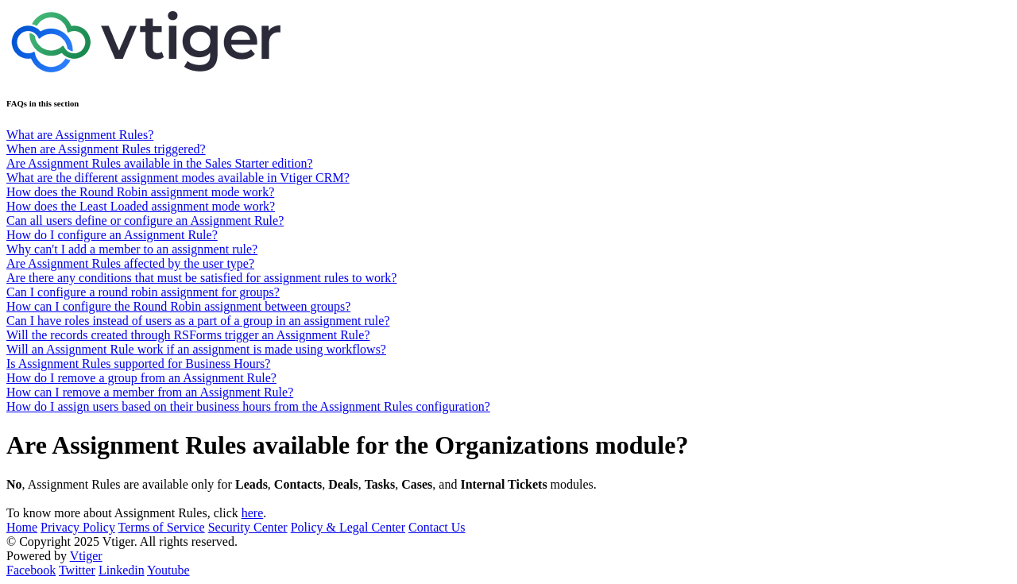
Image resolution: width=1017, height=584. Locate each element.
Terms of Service (161, 527)
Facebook (31, 570)
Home (21, 527)
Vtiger (86, 556)
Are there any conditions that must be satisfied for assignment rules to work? (201, 277)
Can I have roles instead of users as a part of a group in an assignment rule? (198, 320)
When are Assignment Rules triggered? (106, 149)
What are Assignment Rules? (79, 134)
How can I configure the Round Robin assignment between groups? (178, 306)
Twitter (77, 570)
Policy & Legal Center (348, 527)
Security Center (248, 527)
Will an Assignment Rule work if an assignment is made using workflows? (196, 349)
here (253, 513)
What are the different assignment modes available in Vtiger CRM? (178, 177)
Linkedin (122, 570)
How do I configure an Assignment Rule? (112, 235)
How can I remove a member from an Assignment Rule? (149, 392)
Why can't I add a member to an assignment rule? (131, 249)
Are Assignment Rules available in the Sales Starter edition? (159, 163)
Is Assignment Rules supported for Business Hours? (138, 363)
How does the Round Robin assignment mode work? (140, 192)
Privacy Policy (78, 527)
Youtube (168, 570)
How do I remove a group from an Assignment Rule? (141, 378)
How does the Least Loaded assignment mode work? (140, 206)
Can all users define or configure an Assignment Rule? (145, 220)
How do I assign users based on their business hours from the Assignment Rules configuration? (248, 406)
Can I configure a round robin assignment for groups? (143, 292)
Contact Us (437, 527)
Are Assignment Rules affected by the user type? (130, 263)
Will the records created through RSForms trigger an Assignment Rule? (187, 335)
